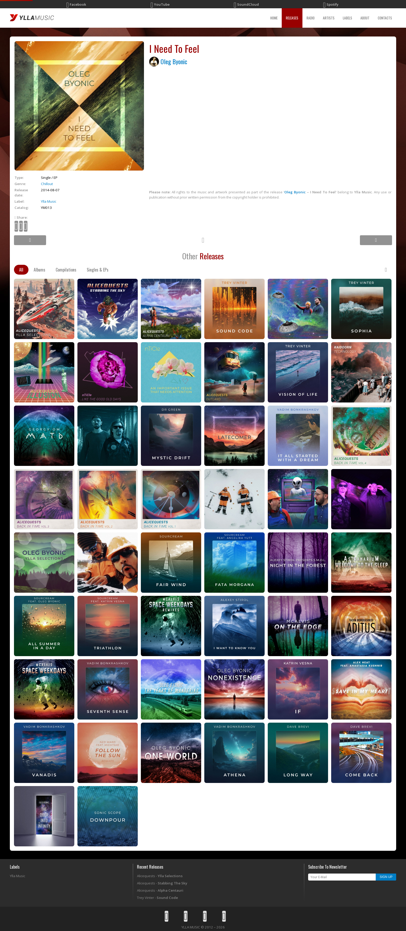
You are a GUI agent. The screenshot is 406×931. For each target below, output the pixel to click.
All (21, 270)
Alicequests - (160, 876)
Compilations (66, 270)
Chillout (47, 183)
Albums (39, 270)
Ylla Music (48, 201)
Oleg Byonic (174, 61)
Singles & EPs (97, 270)
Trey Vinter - (157, 897)
